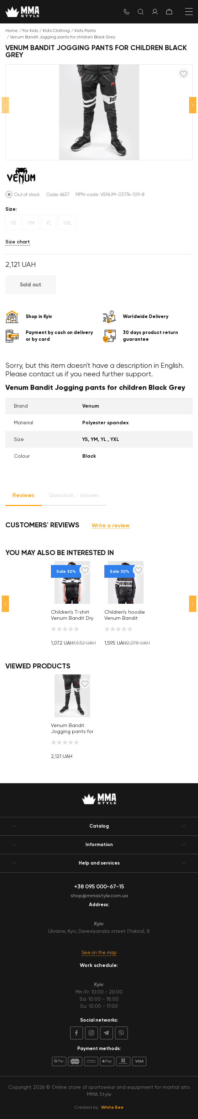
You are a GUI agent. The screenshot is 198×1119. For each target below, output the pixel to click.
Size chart (17, 242)
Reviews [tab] (23, 495)
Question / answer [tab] (74, 495)
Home (11, 30)
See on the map (99, 952)
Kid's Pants (85, 30)
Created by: (99, 1107)
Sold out (30, 284)
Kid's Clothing (56, 30)
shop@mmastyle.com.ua (99, 896)
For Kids (30, 30)
